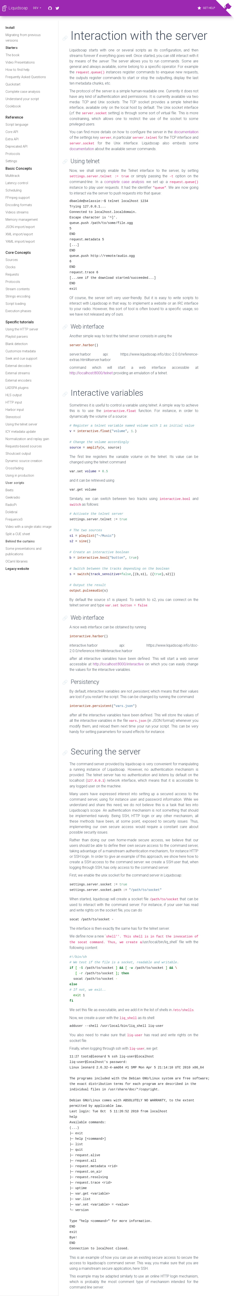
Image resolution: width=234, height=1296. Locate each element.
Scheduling (13, 190)
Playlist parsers (16, 337)
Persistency (85, 682)
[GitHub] (50, 8)
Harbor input (14, 410)
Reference (14, 117)
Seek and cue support (21, 359)
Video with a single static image (28, 527)
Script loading (15, 304)
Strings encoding (17, 296)
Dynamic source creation (23, 461)
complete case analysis (124, 182)
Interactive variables (107, 393)
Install (10, 28)
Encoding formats (18, 205)
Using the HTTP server (21, 329)
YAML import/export (20, 242)
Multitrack (12, 176)
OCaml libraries (16, 561)
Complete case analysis (22, 92)
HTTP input (13, 402)
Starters (11, 48)
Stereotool (13, 417)
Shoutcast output (18, 454)
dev (36, 8)
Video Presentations (20, 62)
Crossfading (14, 468)
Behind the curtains (20, 541)
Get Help (206, 8)
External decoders (18, 366)
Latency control (16, 183)
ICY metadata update (20, 432)
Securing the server (106, 752)
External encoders (18, 380)
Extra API (12, 139)
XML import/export (19, 234)
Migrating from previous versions (23, 37)
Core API (11, 132)
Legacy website (17, 569)
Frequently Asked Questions (25, 77)
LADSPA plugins (17, 388)
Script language (16, 125)
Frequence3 (13, 519)
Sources (11, 260)
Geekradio (12, 497)
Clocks (10, 267)
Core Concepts (18, 252)
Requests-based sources (23, 446)
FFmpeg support (17, 198)
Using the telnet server (21, 424)
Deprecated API (16, 147)
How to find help (17, 70)
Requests (12, 274)
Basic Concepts (18, 168)
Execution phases (18, 311)
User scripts (14, 483)
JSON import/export (20, 227)
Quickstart (12, 84)
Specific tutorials (19, 322)
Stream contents (17, 289)
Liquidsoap (15, 8)
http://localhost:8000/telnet (91, 373)
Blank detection (16, 344)
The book (12, 55)
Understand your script (22, 99)
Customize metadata (20, 351)
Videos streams (17, 212)
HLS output (13, 395)
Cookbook (13, 106)
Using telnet (85, 161)
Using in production (19, 476)
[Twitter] (57, 8)
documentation (186, 132)
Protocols (12, 154)
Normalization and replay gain (27, 439)
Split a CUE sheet (17, 534)
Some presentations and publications (23, 551)
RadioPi (11, 505)
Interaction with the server (139, 36)
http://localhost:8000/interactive (118, 664)
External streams (17, 373)
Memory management (21, 220)
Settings (11, 161)
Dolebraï (11, 512)
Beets (9, 490)
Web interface (87, 326)
